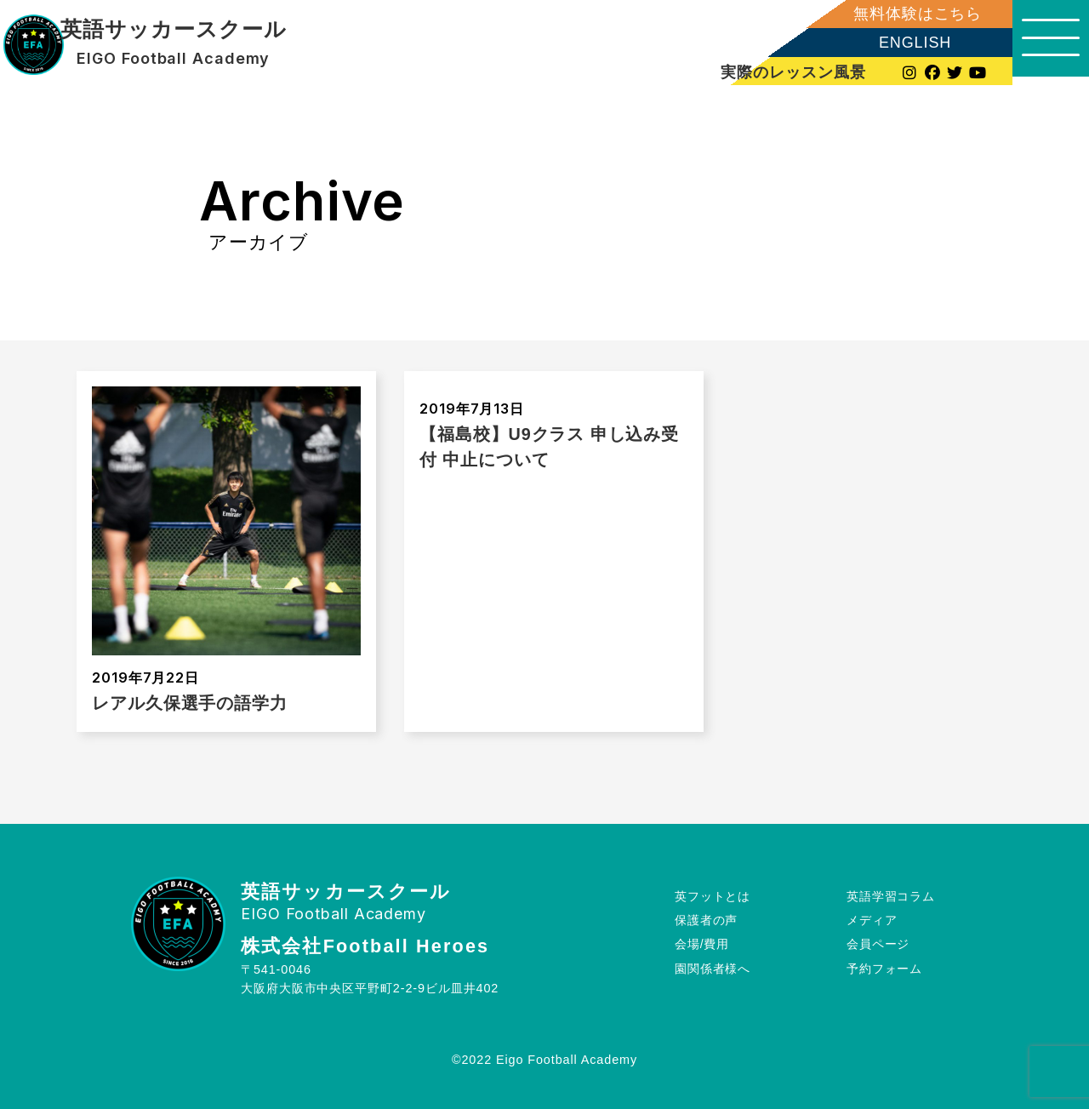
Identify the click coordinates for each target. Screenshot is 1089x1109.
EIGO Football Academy (173, 58)
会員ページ (878, 944)
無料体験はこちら (909, 13)
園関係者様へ (712, 968)
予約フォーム (884, 968)
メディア (872, 920)
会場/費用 (702, 944)
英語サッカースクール (173, 30)
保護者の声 (706, 920)
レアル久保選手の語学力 (190, 703)
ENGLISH (906, 42)
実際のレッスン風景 (786, 72)
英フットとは (712, 895)
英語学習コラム (891, 895)
